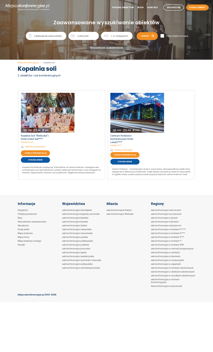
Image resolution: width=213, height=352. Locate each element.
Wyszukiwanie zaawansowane (106, 48)
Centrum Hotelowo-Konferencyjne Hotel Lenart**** (170, 98)
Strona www (83, 119)
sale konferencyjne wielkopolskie (77, 225)
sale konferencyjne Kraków (119, 171)
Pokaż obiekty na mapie (177, 36)
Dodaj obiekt (23, 190)
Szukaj (146, 35)
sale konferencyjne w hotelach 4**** (168, 194)
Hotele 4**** (164, 105)
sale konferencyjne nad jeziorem (166, 187)
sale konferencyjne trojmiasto (165, 183)
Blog (138, 7)
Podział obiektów (120, 7)
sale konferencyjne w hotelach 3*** (167, 198)
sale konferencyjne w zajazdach (166, 225)
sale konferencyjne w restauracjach (167, 221)
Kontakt (150, 7)
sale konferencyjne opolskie (75, 198)
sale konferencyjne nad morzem (166, 171)
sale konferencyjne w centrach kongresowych (172, 210)
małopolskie (88, 106)
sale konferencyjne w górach (164, 179)
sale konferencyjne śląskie (74, 214)
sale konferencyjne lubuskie (75, 183)
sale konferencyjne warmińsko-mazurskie (81, 221)
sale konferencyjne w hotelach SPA (167, 206)
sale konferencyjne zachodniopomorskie (81, 229)
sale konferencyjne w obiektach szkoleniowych (173, 233)
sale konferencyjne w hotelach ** (166, 202)
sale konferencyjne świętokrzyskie (78, 217)
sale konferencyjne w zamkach (165, 214)
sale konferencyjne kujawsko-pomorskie (81, 175)
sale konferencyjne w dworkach (165, 217)
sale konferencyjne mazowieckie (77, 194)
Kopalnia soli (75, 101)
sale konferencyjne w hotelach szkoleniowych (172, 229)
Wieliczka (77, 106)
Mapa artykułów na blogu (29, 202)
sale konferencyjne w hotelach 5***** (168, 190)
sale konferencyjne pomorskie (76, 210)
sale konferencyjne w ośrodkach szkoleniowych (173, 237)
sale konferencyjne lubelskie (75, 179)
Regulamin (23, 171)
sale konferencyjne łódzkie (74, 187)
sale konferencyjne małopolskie (77, 190)
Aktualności (23, 187)
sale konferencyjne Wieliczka (119, 175)
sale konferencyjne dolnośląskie (77, 171)
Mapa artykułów (25, 194)
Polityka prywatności (27, 175)
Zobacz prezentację (84, 112)
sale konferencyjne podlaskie (75, 206)
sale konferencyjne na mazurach (166, 175)
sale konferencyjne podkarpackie (77, 202)
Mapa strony (23, 198)
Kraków (166, 109)
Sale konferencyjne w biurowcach (166, 247)
